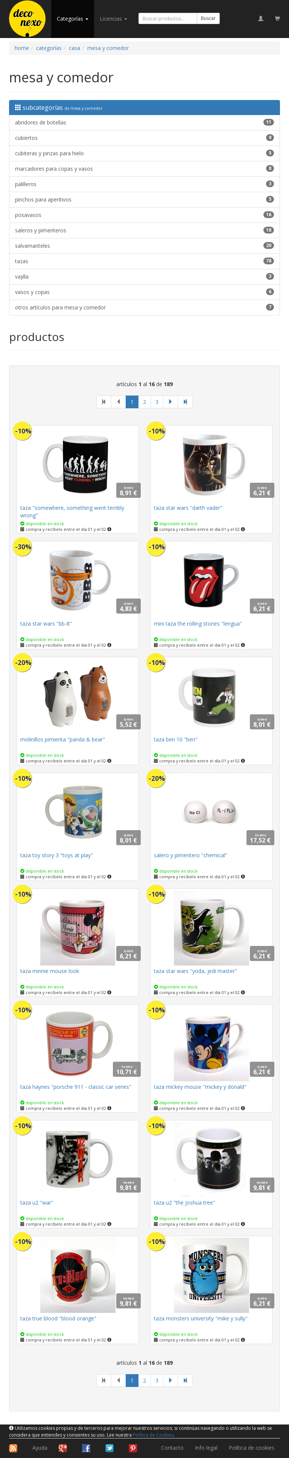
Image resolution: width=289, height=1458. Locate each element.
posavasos (144, 214)
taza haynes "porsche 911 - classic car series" (75, 1086)
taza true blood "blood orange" (58, 1318)
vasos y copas (144, 292)
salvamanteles (144, 245)
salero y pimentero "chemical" (190, 855)
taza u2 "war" (36, 1202)
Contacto (172, 1447)
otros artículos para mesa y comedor (144, 307)
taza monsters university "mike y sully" (201, 1318)
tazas (144, 261)
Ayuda (39, 1447)
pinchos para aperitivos (144, 199)
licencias (113, 18)
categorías (72, 18)
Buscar (208, 18)
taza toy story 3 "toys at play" (56, 855)
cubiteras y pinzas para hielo (144, 153)
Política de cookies (251, 1447)
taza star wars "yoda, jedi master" (195, 971)
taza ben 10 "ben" (176, 739)
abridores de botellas (144, 122)
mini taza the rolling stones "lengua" (198, 623)
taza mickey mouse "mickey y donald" (200, 1086)
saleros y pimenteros (144, 230)
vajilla (144, 276)
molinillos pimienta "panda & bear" (62, 739)
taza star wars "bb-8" (46, 623)
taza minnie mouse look (49, 971)
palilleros (144, 184)
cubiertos (144, 137)
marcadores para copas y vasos (144, 168)
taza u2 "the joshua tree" (184, 1202)
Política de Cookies (153, 1435)
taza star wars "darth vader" (188, 507)
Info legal (206, 1447)
